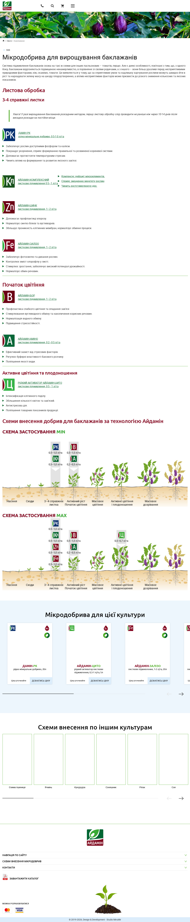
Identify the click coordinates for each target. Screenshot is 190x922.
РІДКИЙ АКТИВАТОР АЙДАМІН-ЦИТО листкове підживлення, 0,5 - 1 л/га (40, 384)
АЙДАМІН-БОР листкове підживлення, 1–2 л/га (37, 297)
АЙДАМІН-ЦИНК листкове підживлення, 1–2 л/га (37, 207)
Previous (169, 694)
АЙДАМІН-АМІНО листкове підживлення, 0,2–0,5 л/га (39, 340)
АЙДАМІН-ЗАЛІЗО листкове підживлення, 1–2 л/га (37, 245)
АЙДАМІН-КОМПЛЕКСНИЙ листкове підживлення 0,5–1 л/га (38, 181)
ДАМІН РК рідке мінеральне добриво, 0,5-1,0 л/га (41, 134)
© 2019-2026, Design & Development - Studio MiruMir (95, 919)
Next (181, 694)
